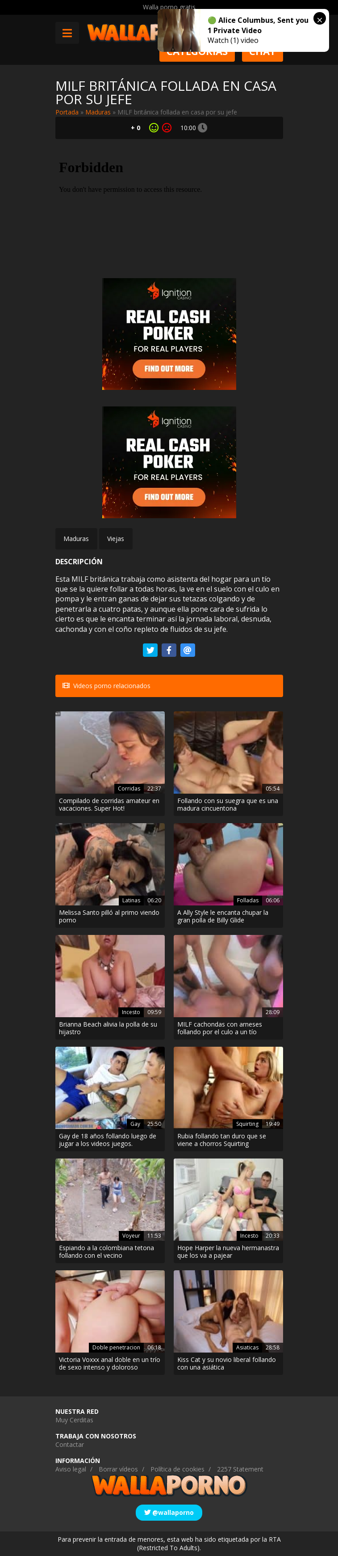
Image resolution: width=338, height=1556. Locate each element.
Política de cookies (177, 1469)
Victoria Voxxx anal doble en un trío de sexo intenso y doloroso (109, 1363)
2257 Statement (240, 1469)
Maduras (98, 112)
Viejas (115, 538)
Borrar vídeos (118, 1469)
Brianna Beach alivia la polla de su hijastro (108, 1028)
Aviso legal (70, 1469)
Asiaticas (247, 1347)
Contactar (69, 1444)
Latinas (131, 900)
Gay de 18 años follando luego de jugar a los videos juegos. (107, 1140)
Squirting (247, 1124)
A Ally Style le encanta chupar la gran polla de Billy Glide (222, 916)
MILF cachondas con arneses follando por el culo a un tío (219, 1028)
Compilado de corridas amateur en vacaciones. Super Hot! (109, 804)
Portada (67, 112)
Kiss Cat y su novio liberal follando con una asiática (226, 1363)
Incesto (131, 1012)
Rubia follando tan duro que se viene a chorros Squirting (221, 1140)
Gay (135, 1124)
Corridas (129, 788)
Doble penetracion (116, 1347)
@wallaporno (169, 1512)
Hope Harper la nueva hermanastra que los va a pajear (228, 1252)
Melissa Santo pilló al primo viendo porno (109, 916)
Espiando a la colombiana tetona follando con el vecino (106, 1252)
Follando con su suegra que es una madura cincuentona (227, 804)
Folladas (248, 900)
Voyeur (131, 1235)
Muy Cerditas (74, 1420)
